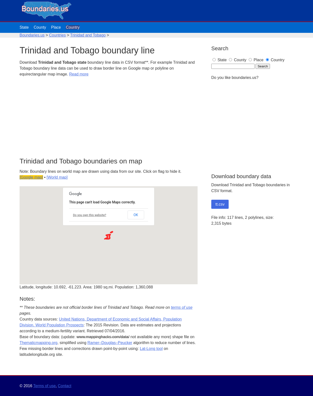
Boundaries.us (32, 35)
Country (72, 27)
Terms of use (44, 386)
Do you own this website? (89, 215)
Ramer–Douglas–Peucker (109, 343)
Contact (64, 386)
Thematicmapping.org (38, 343)
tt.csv (219, 204)
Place (56, 27)
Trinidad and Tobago (88, 35)
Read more (79, 74)
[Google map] (31, 177)
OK (136, 215)
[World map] (57, 177)
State (24, 27)
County (40, 27)
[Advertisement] (109, 117)
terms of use (181, 307)
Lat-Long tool (151, 348)
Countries (57, 35)
